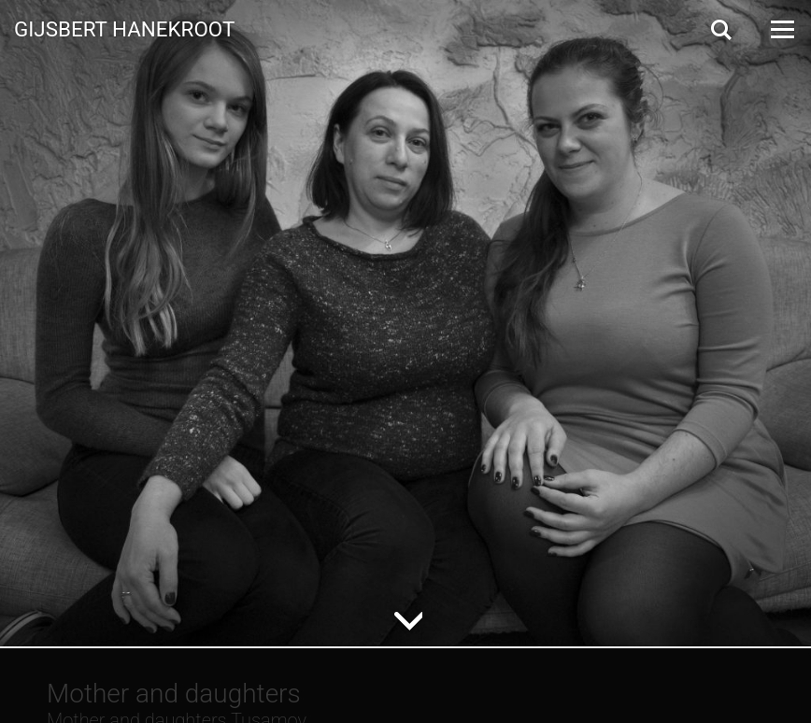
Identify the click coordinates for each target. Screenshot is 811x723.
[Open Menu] (781, 29)
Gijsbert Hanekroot (124, 28)
